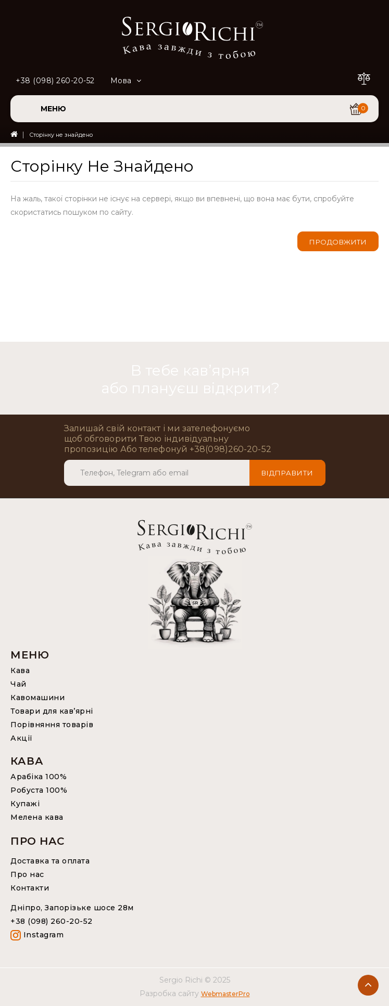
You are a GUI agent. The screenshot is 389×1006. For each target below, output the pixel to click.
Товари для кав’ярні (51, 711)
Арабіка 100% (38, 776)
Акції (21, 738)
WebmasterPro (225, 994)
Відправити (287, 473)
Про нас (27, 874)
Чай (18, 684)
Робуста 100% (38, 790)
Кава (20, 670)
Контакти (29, 888)
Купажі (25, 803)
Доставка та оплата (50, 861)
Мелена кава (37, 817)
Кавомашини (37, 697)
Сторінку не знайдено (61, 134)
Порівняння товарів (51, 724)
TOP (368, 985)
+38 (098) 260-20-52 (55, 80)
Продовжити (338, 242)
